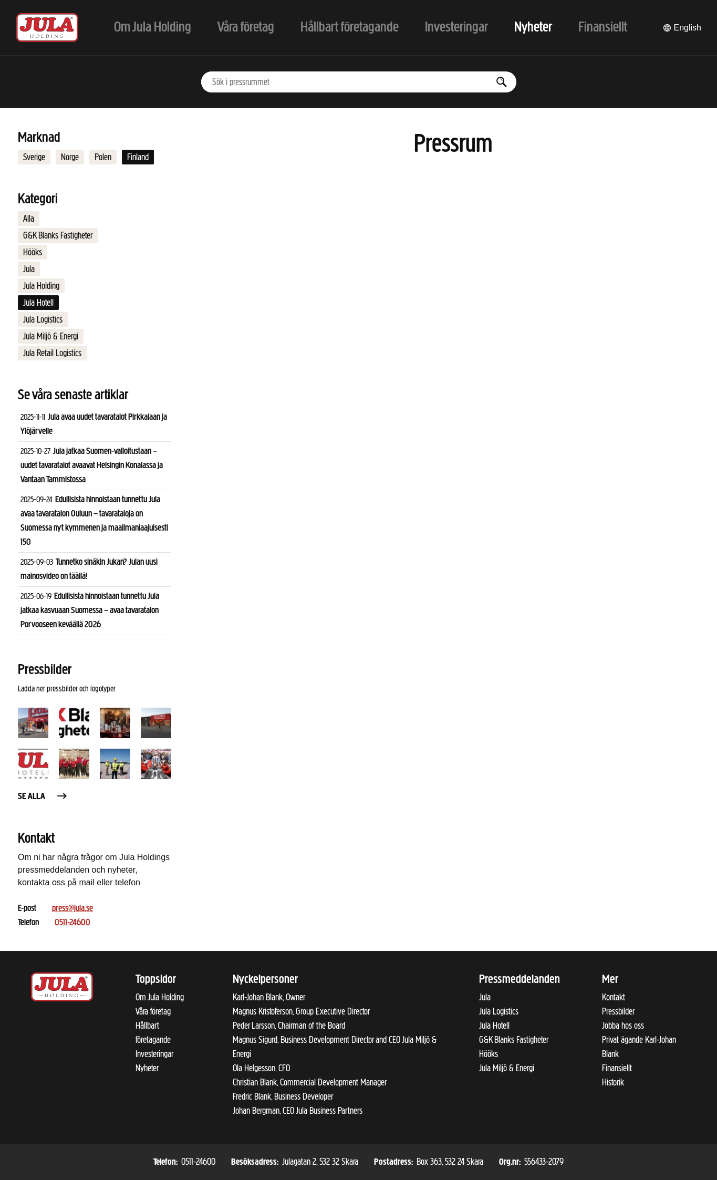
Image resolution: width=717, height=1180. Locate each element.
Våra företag (153, 1011)
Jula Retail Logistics (52, 353)
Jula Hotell (38, 302)
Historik (613, 1082)
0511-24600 (72, 923)
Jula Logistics (43, 319)
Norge (70, 157)
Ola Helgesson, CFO (261, 1068)
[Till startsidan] (47, 28)
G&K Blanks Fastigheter (57, 235)
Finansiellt (617, 1068)
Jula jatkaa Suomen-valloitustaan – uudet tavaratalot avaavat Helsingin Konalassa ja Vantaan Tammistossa (91, 466)
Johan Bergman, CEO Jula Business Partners (297, 1110)
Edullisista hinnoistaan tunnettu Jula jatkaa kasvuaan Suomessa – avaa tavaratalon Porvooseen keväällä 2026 (89, 611)
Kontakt (613, 997)
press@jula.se (72, 909)
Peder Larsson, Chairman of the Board (289, 1025)
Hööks (32, 252)
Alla (28, 218)
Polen (103, 157)
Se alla (43, 797)
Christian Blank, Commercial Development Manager (310, 1082)
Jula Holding (41, 286)
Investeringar (154, 1054)
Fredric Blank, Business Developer (283, 1096)
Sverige (34, 157)
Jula (29, 269)
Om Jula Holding (160, 997)
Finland (138, 157)
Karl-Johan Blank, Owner (269, 997)
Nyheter (147, 1068)
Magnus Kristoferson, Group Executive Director (301, 1011)
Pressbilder (618, 1011)
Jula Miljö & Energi (50, 336)
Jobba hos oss (623, 1025)
